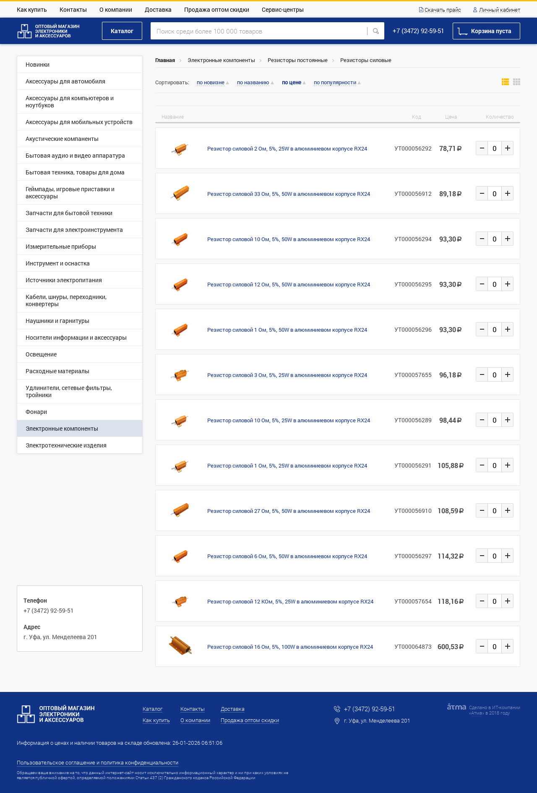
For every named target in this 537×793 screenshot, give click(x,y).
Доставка (158, 9)
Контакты (73, 9)
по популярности (335, 82)
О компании (115, 9)
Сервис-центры (283, 9)
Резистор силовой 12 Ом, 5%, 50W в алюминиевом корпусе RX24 (288, 284)
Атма (476, 713)
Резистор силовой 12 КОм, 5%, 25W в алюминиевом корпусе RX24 (290, 601)
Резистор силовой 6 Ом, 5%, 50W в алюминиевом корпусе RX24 (287, 556)
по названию (253, 82)
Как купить (32, 9)
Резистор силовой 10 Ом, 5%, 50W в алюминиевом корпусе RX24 (288, 239)
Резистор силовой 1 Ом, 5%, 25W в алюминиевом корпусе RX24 (287, 465)
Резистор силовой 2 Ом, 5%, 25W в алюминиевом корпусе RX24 (287, 148)
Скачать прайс (443, 10)
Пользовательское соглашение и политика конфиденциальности (97, 762)
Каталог (122, 31)
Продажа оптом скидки (216, 9)
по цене (291, 82)
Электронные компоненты (221, 60)
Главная (165, 60)
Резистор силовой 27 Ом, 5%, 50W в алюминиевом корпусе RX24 (288, 511)
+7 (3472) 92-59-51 (418, 30)
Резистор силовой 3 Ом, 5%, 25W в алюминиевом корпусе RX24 (287, 375)
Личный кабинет (499, 10)
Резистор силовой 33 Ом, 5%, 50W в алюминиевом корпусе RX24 (288, 194)
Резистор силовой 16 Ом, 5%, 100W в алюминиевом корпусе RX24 (290, 646)
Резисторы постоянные (298, 60)
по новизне (210, 82)
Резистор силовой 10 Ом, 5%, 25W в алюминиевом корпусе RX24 (288, 420)
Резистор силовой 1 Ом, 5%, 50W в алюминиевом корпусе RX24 (287, 329)
